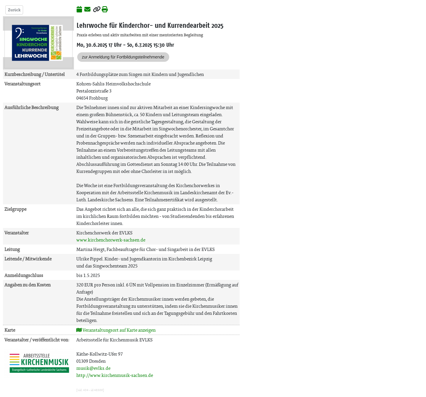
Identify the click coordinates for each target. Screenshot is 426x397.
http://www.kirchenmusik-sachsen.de (114, 375)
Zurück (14, 10)
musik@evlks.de (93, 368)
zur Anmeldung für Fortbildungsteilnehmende (123, 57)
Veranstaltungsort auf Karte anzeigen (116, 330)
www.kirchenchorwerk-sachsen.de (110, 240)
